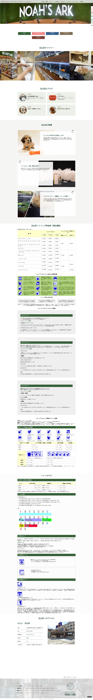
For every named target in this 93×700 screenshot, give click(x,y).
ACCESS (38, 37)
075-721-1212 (30, 631)
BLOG (24, 33)
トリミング (62, 1)
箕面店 (44, 688)
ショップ (50, 1)
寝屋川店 (52, 688)
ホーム (18, 683)
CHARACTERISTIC (38, 33)
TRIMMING (52, 33)
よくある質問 (42, 690)
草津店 (35, 688)
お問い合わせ (91, 20)
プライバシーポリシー (44, 692)
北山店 (56, 688)
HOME (43, 1)
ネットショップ (75, 1)
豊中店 (48, 688)
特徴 (46, 1)
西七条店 (31, 688)
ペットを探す (56, 1)
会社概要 (47, 690)
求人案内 (81, 1)
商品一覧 (27, 692)
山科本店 (27, 688)
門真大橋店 (40, 688)
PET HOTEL (66, 33)
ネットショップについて (34, 692)
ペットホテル (68, 1)
